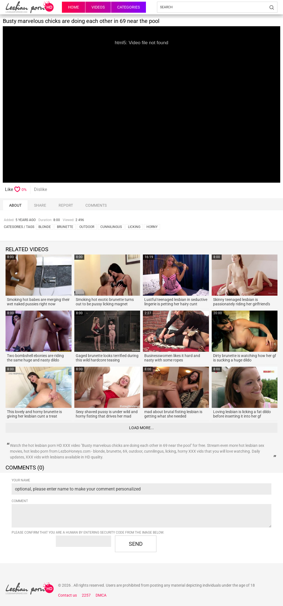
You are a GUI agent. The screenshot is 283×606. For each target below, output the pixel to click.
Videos (98, 7)
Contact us (67, 595)
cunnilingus (111, 227)
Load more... (141, 428)
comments (96, 205)
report (66, 205)
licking (134, 227)
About (15, 205)
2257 (86, 595)
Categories (128, 7)
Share (40, 205)
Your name (21, 480)
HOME (73, 7)
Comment (20, 501)
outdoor (86, 227)
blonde (44, 227)
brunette (65, 227)
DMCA (101, 595)
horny (152, 227)
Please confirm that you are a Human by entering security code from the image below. (88, 532)
